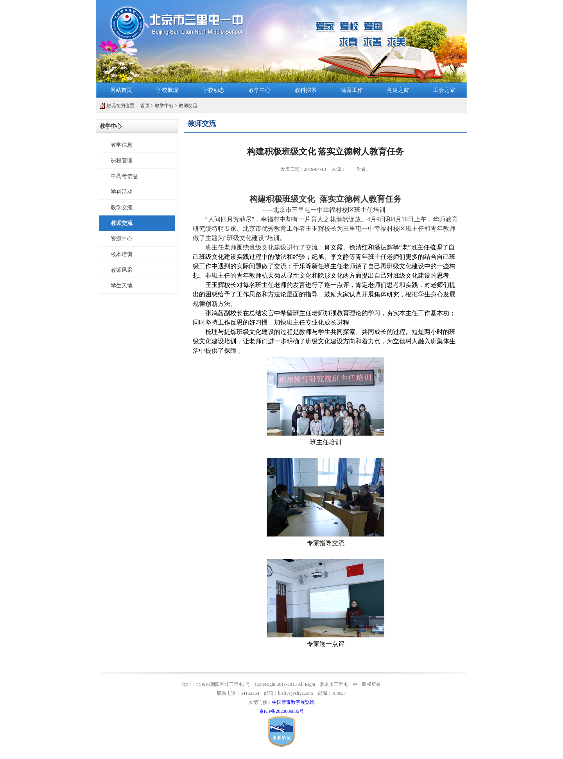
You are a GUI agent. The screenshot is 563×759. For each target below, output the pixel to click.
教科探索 (306, 90)
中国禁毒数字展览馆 (293, 702)
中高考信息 (124, 176)
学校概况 (167, 90)
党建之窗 (398, 90)
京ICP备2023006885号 (281, 711)
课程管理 (122, 160)
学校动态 (213, 90)
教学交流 (122, 207)
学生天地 (122, 286)
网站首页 (121, 90)
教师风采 (122, 270)
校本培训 (122, 254)
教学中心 (260, 90)
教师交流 (188, 105)
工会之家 (444, 90)
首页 (145, 105)
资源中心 (122, 239)
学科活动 (122, 192)
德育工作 (352, 90)
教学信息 (122, 145)
